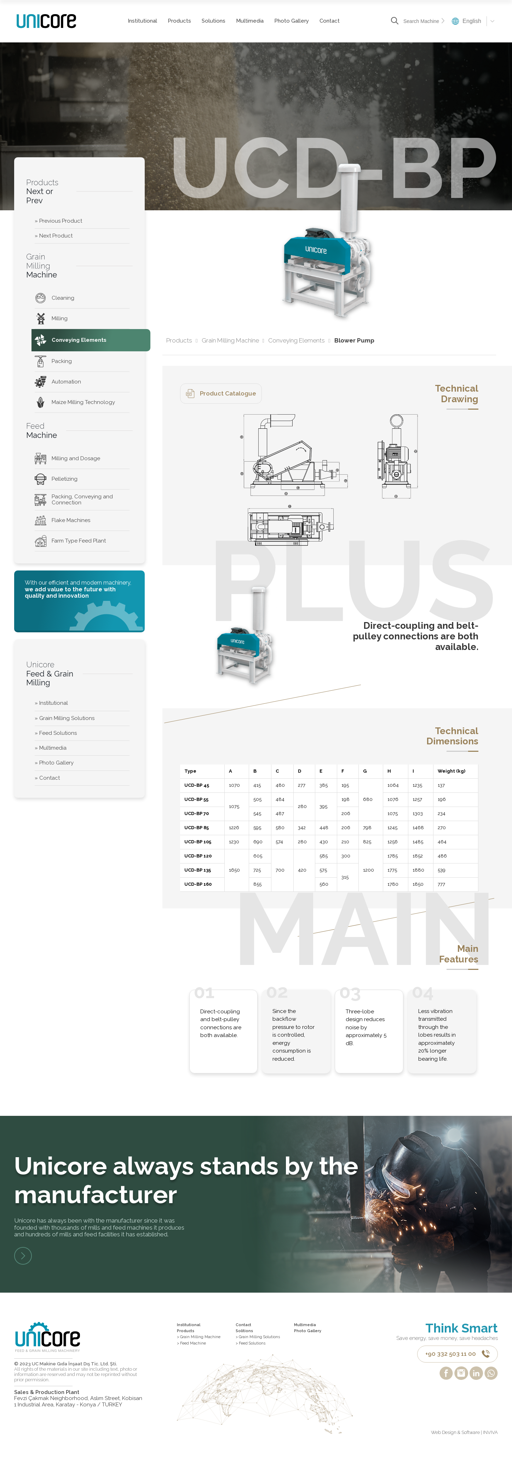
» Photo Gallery (54, 763)
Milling (51, 318)
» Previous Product (58, 221)
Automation (58, 382)
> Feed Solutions (256, 1363)
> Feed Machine (197, 1357)
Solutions (204, 21)
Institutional (133, 21)
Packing (53, 361)
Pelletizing (56, 479)
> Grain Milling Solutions (253, 1350)
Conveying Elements (71, 340)
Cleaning (54, 298)
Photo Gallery (282, 21)
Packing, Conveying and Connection (74, 499)
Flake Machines (62, 520)
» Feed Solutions (56, 733)
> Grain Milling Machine (205, 1347)
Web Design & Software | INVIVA (464, 1453)
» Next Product (54, 236)
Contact (320, 21)
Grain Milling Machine (233, 340)
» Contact (47, 778)
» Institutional (51, 703)
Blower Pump (354, 340)
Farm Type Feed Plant (70, 541)
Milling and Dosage (67, 458)
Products (170, 21)
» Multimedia (51, 748)
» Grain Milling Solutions (64, 718)
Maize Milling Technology (75, 402)
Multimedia (240, 21)
